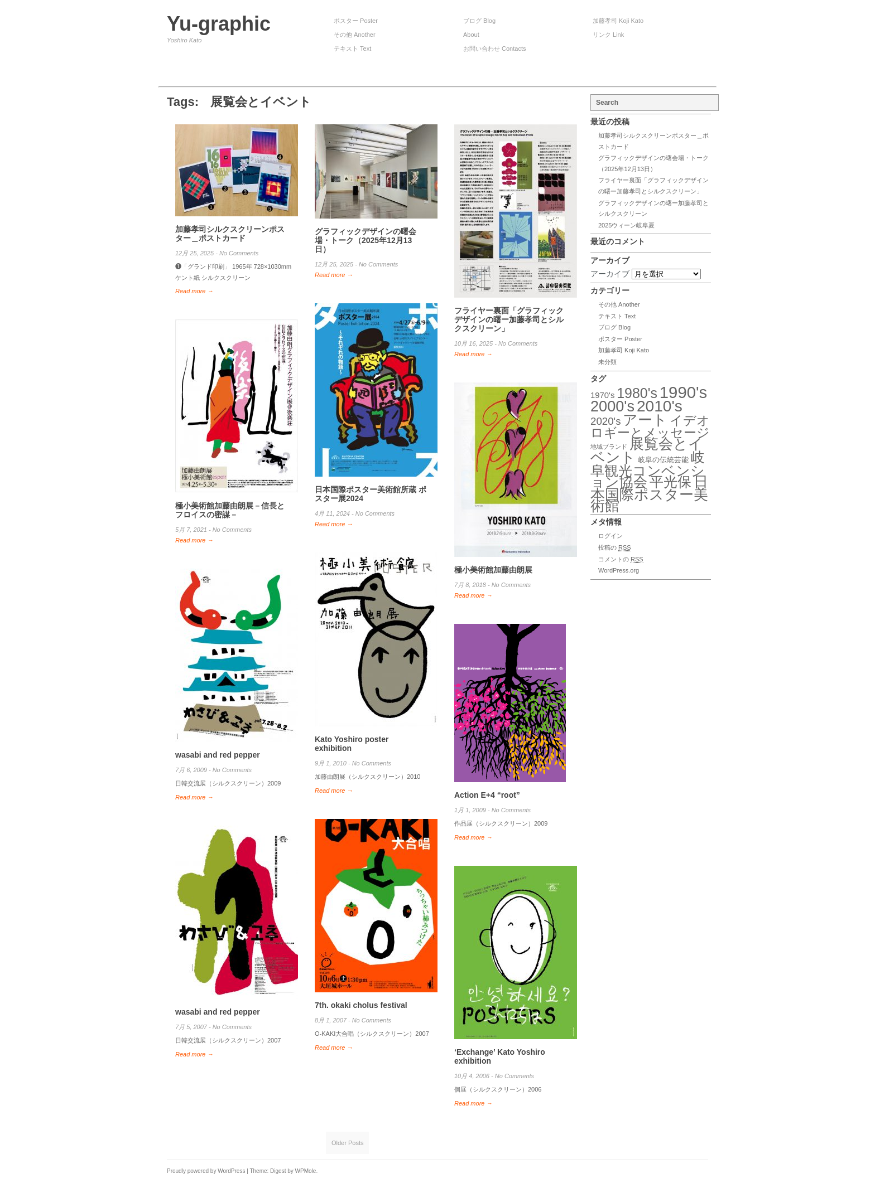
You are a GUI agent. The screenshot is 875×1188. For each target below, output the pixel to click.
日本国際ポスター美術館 (649, 493)
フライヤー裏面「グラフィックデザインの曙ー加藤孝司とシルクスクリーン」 (509, 319)
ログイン (610, 535)
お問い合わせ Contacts (494, 48)
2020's (605, 421)
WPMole (305, 1171)
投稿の (614, 547)
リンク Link (608, 34)
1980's (637, 393)
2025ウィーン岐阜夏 (626, 225)
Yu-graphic (219, 23)
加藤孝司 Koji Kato (618, 20)
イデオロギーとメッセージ (650, 427)
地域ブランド (608, 446)
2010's (659, 406)
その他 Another (355, 34)
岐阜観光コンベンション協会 (647, 469)
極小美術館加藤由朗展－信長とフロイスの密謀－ (230, 510)
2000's (612, 406)
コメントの (620, 559)
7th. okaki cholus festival (361, 1005)
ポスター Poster (356, 20)
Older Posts (347, 1142)
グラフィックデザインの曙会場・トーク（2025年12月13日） (365, 240)
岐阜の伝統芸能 (663, 459)
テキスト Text (352, 48)
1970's (602, 395)
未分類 (607, 361)
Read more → (194, 291)
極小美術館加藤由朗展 (493, 569)
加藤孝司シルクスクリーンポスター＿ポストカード (230, 234)
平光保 (670, 481)
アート (645, 419)
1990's (684, 392)
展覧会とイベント (646, 450)
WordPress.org (618, 570)
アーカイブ (609, 273)
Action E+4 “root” (487, 795)
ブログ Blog (479, 20)
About (471, 34)
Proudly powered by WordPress (206, 1171)
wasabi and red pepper (217, 754)
